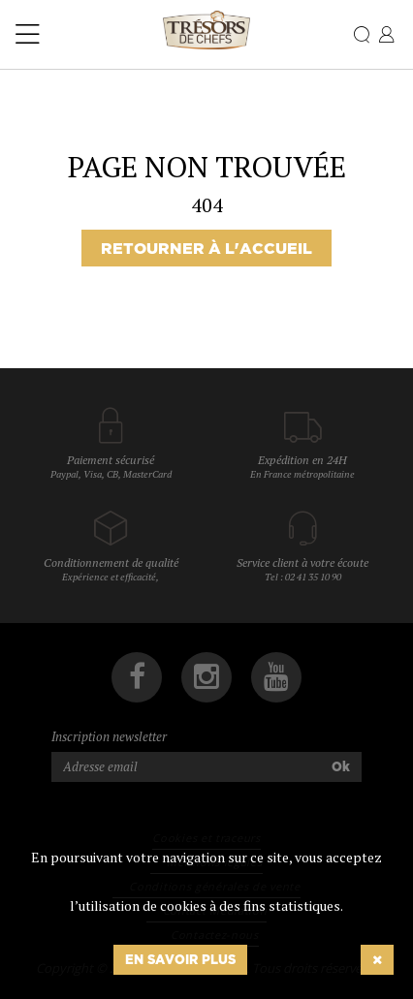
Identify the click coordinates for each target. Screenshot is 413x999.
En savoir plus (180, 959)
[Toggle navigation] (28, 34)
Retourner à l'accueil (206, 248)
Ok (341, 766)
